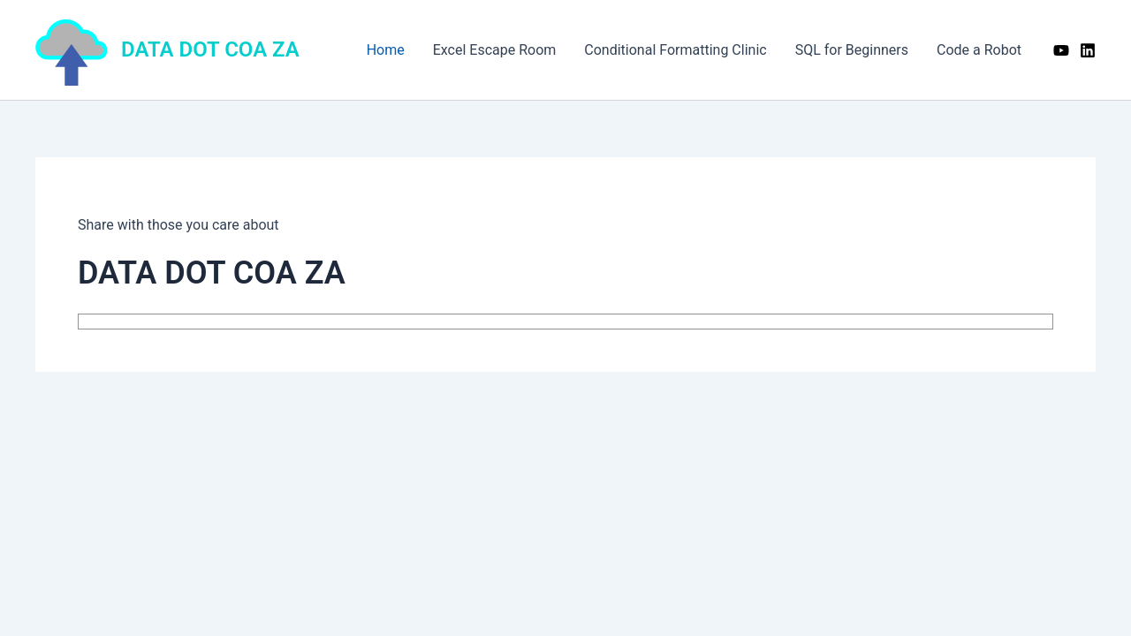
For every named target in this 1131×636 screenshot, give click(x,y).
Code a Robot (979, 50)
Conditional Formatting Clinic (675, 50)
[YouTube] (1061, 50)
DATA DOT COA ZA (210, 49)
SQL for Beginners (851, 50)
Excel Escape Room (495, 50)
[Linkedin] (1088, 50)
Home (386, 50)
